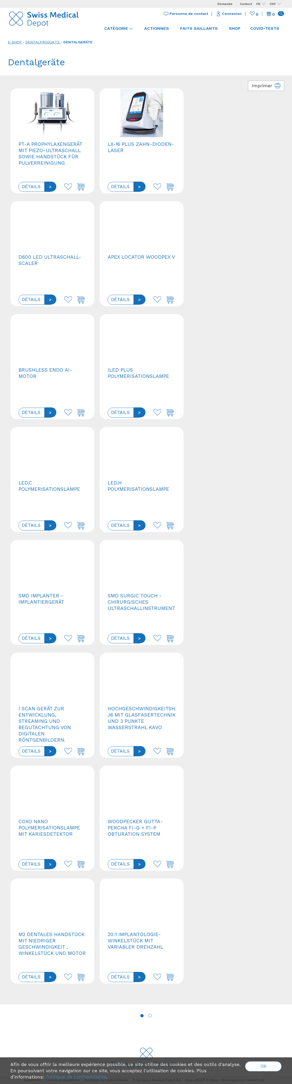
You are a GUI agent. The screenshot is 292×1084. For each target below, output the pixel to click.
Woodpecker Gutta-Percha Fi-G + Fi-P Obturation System (135, 827)
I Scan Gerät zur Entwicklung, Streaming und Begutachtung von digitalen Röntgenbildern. (45, 724)
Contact (246, 4)
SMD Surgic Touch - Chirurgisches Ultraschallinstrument (141, 602)
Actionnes (156, 28)
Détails (31, 186)
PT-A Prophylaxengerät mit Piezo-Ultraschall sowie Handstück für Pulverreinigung (50, 153)
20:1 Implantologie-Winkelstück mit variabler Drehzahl (135, 940)
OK (263, 1066)
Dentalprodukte (42, 42)
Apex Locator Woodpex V (141, 257)
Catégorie (118, 28)
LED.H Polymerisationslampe (138, 486)
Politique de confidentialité (76, 1077)
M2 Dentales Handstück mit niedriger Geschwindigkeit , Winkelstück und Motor (52, 943)
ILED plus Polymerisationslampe (138, 373)
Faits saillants (199, 28)
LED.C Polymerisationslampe (49, 486)
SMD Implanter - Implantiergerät (41, 599)
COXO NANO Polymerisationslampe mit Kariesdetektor (49, 827)
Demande (225, 4)
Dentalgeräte (78, 42)
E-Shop (15, 42)
